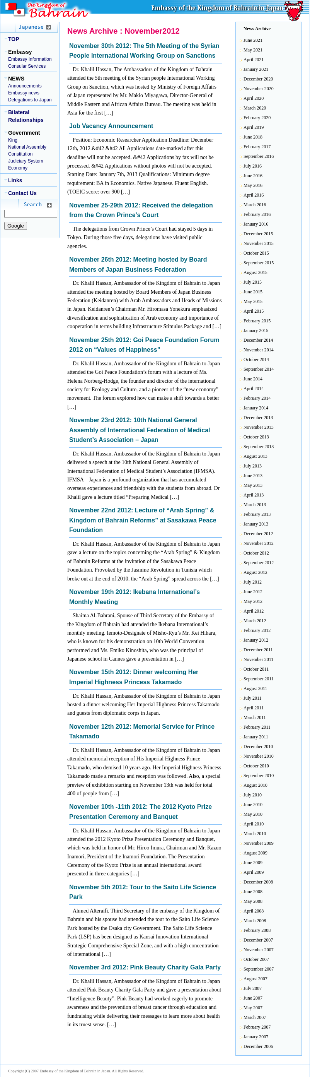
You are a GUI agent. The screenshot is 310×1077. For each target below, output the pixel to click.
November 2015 (259, 243)
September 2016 (259, 156)
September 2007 (259, 969)
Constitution (20, 154)
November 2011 (258, 659)
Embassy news (23, 93)
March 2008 (255, 920)
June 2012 (253, 591)
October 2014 (256, 359)
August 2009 (255, 853)
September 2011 (259, 678)
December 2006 (258, 1046)
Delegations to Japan (30, 100)
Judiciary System (25, 161)
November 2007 (259, 949)
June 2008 (253, 891)
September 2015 (259, 262)
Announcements (25, 86)
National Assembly (27, 147)
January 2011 (256, 737)
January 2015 (256, 330)
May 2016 (253, 185)
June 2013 (253, 475)
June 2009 (253, 862)
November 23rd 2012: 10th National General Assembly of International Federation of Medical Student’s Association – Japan (139, 430)
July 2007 (253, 988)
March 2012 (255, 620)
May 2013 (253, 485)
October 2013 (256, 437)
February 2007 (257, 1027)
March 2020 (255, 108)
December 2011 (258, 649)
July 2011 (253, 698)
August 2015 (255, 272)
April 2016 (254, 195)
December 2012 (258, 533)
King (12, 140)
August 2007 (255, 978)
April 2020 (254, 98)
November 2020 (259, 88)
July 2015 (253, 282)
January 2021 (256, 69)
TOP (13, 39)
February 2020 (257, 117)
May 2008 (253, 901)
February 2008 (257, 930)
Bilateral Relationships (26, 116)
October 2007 (256, 959)
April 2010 (254, 824)
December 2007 (258, 940)
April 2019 (254, 127)
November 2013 (259, 427)
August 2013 (255, 456)
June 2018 (253, 137)
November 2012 (259, 543)
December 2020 (258, 79)
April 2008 (254, 911)
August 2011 (255, 688)
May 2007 (253, 1007)
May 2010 (253, 814)
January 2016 (256, 224)
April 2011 (254, 708)
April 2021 (254, 59)
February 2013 (257, 514)
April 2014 (254, 388)
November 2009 (259, 843)
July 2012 (253, 582)
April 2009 (254, 872)
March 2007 (255, 1017)
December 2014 (258, 340)
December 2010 (258, 746)
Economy (17, 168)
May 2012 (253, 601)
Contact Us (22, 193)
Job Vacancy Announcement (111, 126)
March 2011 (255, 717)
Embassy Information (30, 59)
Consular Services (27, 66)
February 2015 (257, 321)
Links (15, 180)
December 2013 (258, 417)
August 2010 (255, 785)
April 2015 (254, 311)
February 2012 (257, 630)
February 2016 (257, 214)
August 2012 (255, 572)
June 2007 (253, 998)
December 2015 (258, 233)
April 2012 (254, 611)
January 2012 (256, 640)
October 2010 (256, 766)
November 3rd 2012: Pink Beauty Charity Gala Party (145, 967)
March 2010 (255, 833)
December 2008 (258, 882)
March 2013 (255, 504)
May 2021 (253, 50)
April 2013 (254, 495)
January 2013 (256, 524)
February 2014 (257, 398)
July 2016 (253, 166)
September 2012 (259, 562)
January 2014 (256, 408)
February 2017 (257, 146)
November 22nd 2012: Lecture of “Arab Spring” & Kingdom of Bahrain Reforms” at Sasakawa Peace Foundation (142, 520)
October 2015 (256, 253)
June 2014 (253, 379)
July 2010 (253, 795)
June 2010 (253, 804)
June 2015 (253, 292)
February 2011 (257, 727)
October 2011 (256, 669)
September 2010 (259, 775)
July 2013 (253, 466)
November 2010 (259, 756)
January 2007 (256, 1036)
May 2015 (253, 301)
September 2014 (259, 369)
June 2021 (253, 40)
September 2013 (259, 446)
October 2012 (256, 553)
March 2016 (255, 204)
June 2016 (253, 175)
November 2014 (259, 350)
